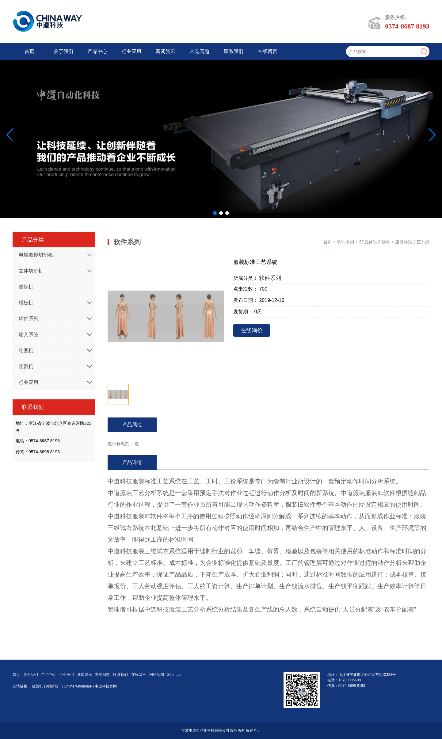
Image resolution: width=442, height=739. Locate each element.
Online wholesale (78, 686)
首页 (29, 51)
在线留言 (267, 51)
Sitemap (174, 674)
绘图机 (26, 350)
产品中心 (97, 51)
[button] (215, 213)
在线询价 (252, 330)
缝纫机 (26, 286)
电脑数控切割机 (36, 254)
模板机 (26, 302)
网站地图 (156, 674)
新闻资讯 (165, 51)
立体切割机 (31, 270)
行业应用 (131, 51)
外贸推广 (54, 686)
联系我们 (233, 51)
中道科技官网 (106, 686)
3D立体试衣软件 (375, 241)
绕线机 (38, 686)
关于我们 (63, 51)
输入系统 (28, 334)
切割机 (26, 366)
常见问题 (199, 51)
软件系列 (28, 318)
